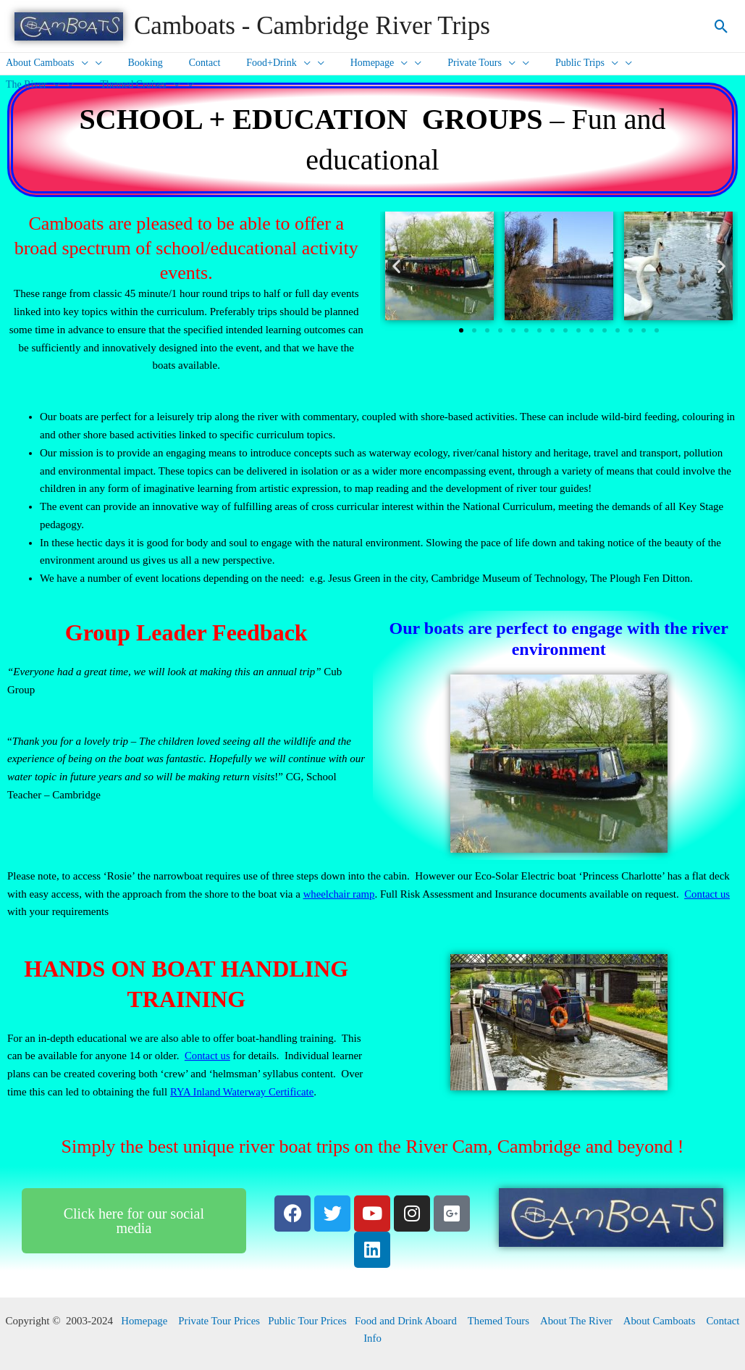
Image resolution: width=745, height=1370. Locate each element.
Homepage (353, 63)
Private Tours (450, 63)
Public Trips (549, 63)
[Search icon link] (721, 26)
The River (642, 63)
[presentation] (78, 63)
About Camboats (662, 1321)
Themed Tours (499, 1321)
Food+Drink (258, 63)
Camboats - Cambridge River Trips (312, 26)
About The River (578, 1321)
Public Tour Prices (306, 1321)
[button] (396, 266)
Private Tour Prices (216, 1321)
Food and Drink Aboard (406, 1321)
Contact (190, 62)
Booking (136, 62)
